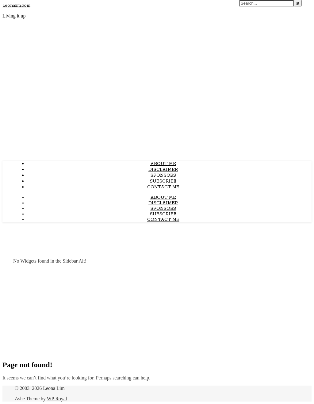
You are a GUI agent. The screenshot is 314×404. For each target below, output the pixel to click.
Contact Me (163, 187)
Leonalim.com (16, 5)
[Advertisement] (157, 312)
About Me (163, 164)
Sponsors (163, 175)
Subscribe (163, 181)
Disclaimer (163, 169)
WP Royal (57, 398)
